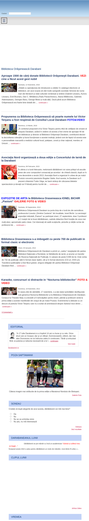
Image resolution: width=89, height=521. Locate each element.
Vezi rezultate (76, 429)
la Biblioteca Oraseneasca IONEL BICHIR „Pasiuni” (40, 200)
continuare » (43, 103)
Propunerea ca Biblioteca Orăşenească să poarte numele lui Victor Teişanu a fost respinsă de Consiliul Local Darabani (43, 118)
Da (15, 414)
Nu (15, 417)
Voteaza (78, 427)
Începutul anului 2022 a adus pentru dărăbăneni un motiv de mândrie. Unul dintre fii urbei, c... (44, 449)
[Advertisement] (44, 43)
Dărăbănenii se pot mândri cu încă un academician (44, 445)
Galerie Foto (76, 395)
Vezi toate (71, 344)
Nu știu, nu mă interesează (25, 422)
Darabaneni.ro (13, 6)
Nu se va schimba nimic (24, 419)
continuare (54, 341)
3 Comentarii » (7, 312)
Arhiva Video (76, 508)
